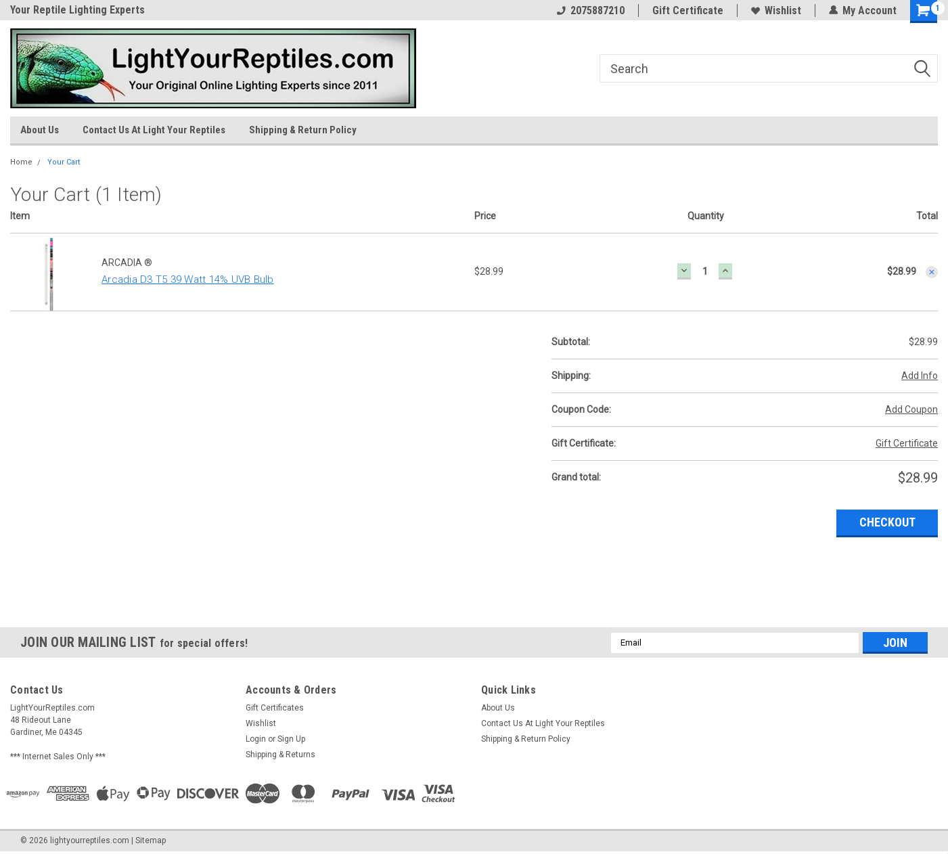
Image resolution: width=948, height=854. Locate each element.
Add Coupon (911, 409)
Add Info (919, 375)
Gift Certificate (687, 10)
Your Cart (63, 162)
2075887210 (591, 10)
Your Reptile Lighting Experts (77, 9)
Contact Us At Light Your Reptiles (154, 130)
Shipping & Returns (280, 754)
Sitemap (150, 840)
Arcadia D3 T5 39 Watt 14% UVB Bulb (187, 279)
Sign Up (291, 739)
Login (256, 739)
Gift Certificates (275, 708)
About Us (39, 130)
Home (21, 162)
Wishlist (776, 10)
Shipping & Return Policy (303, 130)
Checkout (887, 522)
